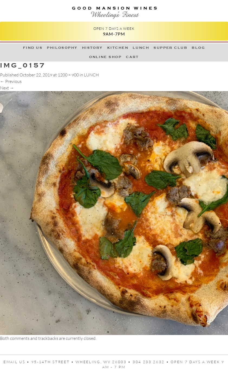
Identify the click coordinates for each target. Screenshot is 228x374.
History (92, 48)
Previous (11, 81)
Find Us (33, 48)
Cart (132, 57)
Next (7, 88)
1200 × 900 (68, 75)
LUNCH (141, 48)
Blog (198, 48)
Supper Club (170, 48)
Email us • (17, 362)
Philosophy (62, 48)
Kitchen (117, 48)
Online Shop (105, 57)
